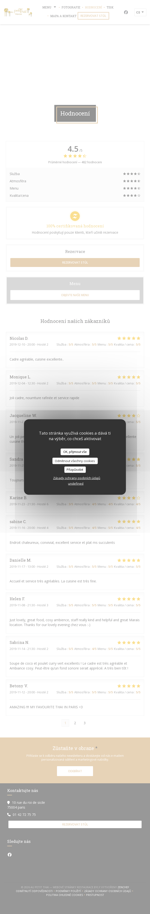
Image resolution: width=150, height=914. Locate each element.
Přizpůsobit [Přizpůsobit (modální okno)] (75, 469)
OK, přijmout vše (75, 452)
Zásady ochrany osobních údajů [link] (76, 478)
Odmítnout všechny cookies (75, 460)
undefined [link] (75, 483)
